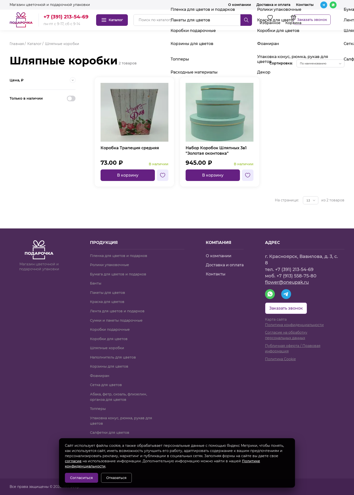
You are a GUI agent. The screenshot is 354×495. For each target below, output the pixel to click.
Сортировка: (281, 63)
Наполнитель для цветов (113, 357)
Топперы (98, 409)
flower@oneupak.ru (287, 282)
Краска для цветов (107, 302)
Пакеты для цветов (107, 293)
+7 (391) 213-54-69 (66, 17)
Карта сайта (276, 319)
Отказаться (116, 478)
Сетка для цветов (106, 385)
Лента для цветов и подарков (117, 311)
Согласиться (81, 478)
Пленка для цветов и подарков (118, 256)
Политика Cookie (280, 359)
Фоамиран (99, 376)
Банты (95, 283)
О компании (239, 5)
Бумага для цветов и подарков (118, 274)
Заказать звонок (312, 19)
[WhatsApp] (333, 4)
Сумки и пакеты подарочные (116, 320)
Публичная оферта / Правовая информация (292, 348)
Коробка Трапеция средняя (130, 148)
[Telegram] (323, 4)
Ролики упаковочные (109, 265)
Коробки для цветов (109, 339)
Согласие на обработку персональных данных (286, 335)
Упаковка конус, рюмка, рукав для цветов (121, 420)
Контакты (305, 5)
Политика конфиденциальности (294, 325)
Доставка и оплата (273, 5)
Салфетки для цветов (109, 433)
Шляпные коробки (107, 348)
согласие (73, 461)
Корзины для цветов (109, 366)
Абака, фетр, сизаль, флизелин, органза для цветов (118, 397)
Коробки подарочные (110, 329)
